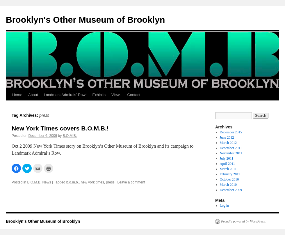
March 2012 (228, 143)
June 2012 (227, 137)
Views (116, 95)
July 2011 (227, 158)
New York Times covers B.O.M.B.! (60, 128)
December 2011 (231, 148)
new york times (92, 182)
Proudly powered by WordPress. (243, 221)
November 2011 (231, 153)
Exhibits (99, 95)
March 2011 (228, 169)
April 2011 (227, 164)
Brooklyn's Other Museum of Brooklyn (85, 19)
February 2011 (230, 174)
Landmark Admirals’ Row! (65, 95)
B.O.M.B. (70, 136)
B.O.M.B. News (39, 182)
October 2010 (229, 179)
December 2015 (231, 132)
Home (17, 95)
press (110, 182)
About (33, 95)
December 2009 (231, 190)
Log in (224, 206)
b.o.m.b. (72, 182)
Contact (133, 95)
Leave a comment (131, 182)
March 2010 (228, 185)
